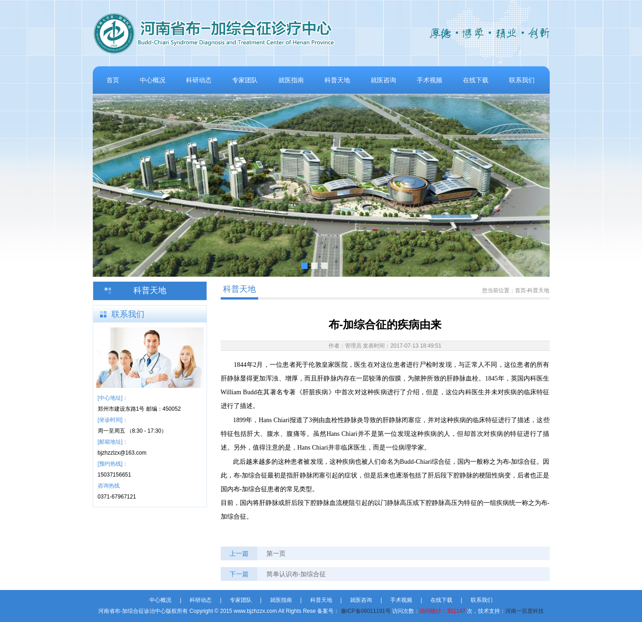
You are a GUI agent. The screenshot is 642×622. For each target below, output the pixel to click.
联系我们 (522, 80)
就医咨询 (383, 80)
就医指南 (291, 80)
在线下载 (475, 80)
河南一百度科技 (524, 611)
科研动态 (199, 80)
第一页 (276, 553)
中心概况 (152, 80)
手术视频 (429, 80)
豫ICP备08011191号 (366, 611)
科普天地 (337, 80)
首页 (112, 80)
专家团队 (245, 80)
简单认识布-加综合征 (296, 574)
